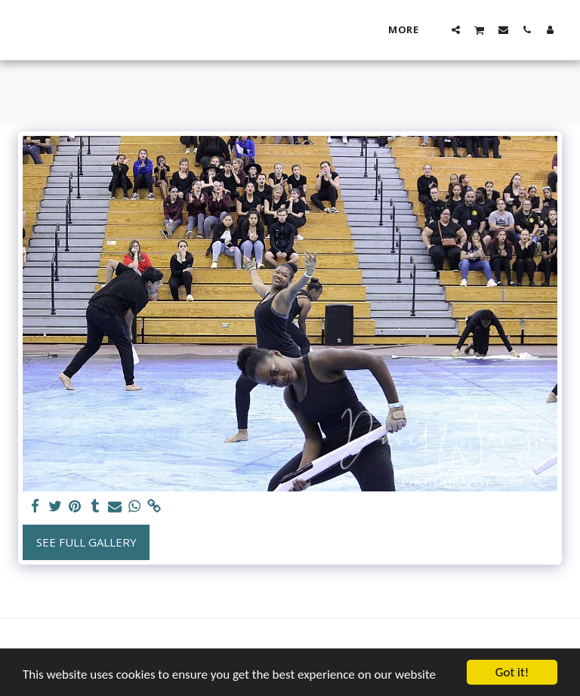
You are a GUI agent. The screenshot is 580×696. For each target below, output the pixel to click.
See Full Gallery (86, 542)
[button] (456, 29)
